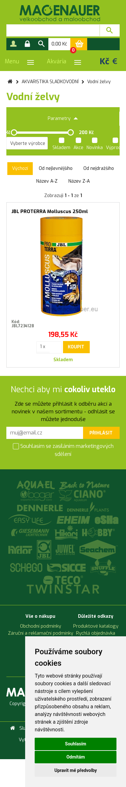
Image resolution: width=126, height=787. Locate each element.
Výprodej (115, 145)
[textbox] (53, 30)
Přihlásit (101, 433)
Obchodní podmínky (40, 626)
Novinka (95, 145)
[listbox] (27, 143)
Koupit (76, 347)
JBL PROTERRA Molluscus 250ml (49, 211)
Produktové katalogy (95, 626)
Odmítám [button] (75, 756)
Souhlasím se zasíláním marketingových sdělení (63, 450)
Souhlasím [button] (75, 743)
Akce (78, 145)
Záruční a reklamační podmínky (40, 633)
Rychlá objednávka (95, 633)
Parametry (63, 118)
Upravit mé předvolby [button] (75, 770)
